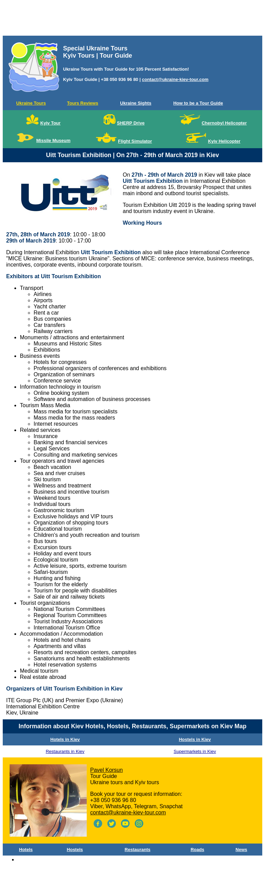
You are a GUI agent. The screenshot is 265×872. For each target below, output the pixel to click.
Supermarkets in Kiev (195, 751)
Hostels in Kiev (195, 739)
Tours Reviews (82, 103)
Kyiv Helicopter (224, 141)
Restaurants (137, 849)
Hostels (75, 849)
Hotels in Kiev (65, 739)
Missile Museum (53, 140)
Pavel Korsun (106, 770)
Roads (197, 849)
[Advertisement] (132, 19)
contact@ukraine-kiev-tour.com (175, 79)
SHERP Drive (131, 123)
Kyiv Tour (50, 123)
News (241, 849)
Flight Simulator (135, 141)
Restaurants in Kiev (65, 751)
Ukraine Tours (31, 103)
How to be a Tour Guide (198, 103)
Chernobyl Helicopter (224, 123)
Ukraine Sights (135, 103)
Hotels (26, 849)
